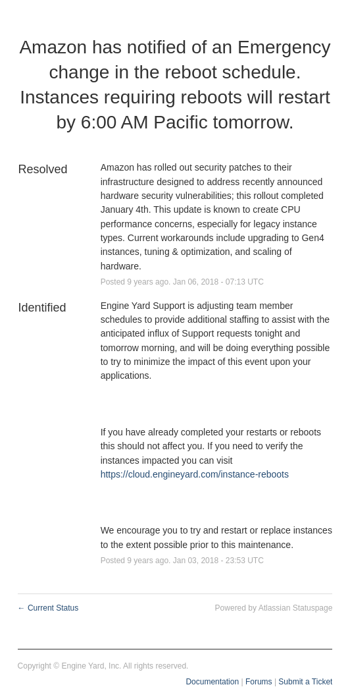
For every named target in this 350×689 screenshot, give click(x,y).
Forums (258, 681)
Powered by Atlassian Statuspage (274, 608)
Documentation (212, 681)
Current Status (48, 608)
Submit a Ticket (305, 681)
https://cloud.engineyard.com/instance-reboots (195, 474)
